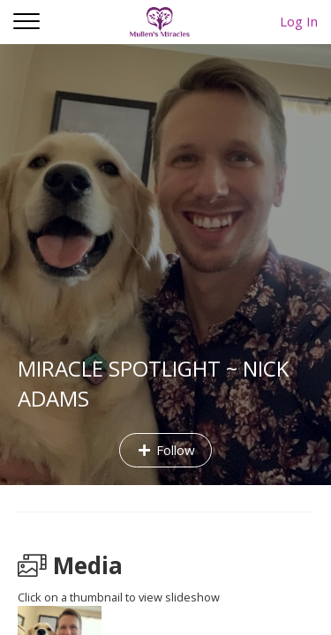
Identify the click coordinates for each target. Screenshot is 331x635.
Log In (299, 21)
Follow (165, 450)
